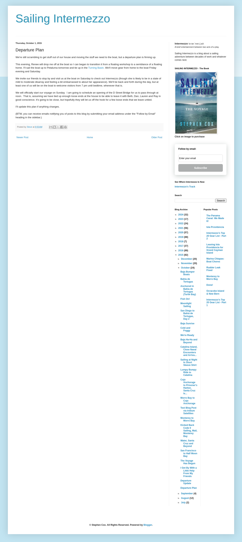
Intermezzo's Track (185, 186)
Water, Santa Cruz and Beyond (187, 443)
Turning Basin (96, 67)
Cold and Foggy (185, 329)
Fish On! (185, 299)
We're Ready (187, 335)
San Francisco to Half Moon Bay (188, 453)
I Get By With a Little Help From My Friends (188, 471)
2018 (181, 241)
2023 (181, 219)
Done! (210, 285)
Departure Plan (188, 488)
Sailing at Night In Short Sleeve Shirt (188, 362)
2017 (181, 246)
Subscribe (200, 167)
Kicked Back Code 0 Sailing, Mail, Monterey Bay (188, 431)
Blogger (147, 525)
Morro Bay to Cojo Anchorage (187, 401)
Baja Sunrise (187, 323)
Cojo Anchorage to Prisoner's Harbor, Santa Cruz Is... (188, 386)
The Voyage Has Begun (187, 462)
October (185, 267)
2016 (181, 250)
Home (90, 137)
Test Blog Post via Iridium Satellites (188, 410)
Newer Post (22, 137)
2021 (181, 228)
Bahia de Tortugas (186, 280)
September (187, 493)
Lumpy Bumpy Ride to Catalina (188, 372)
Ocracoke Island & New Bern (215, 292)
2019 (181, 237)
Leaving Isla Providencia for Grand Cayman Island (215, 248)
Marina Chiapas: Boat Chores (215, 260)
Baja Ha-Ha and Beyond (188, 341)
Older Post (156, 137)
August (185, 498)
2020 (181, 232)
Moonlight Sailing (185, 304)
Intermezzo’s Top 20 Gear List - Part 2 (216, 236)
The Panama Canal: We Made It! (215, 218)
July (183, 502)
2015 (181, 255)
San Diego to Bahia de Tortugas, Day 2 (187, 314)
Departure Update (185, 482)
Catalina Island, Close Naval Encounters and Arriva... (188, 351)
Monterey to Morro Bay (187, 419)
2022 (181, 223)
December (187, 259)
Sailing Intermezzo (63, 18)
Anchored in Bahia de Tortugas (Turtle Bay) (188, 290)
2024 (181, 214)
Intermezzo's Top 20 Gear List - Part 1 (216, 302)
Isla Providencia (215, 227)
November (187, 263)
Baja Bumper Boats (187, 273)
